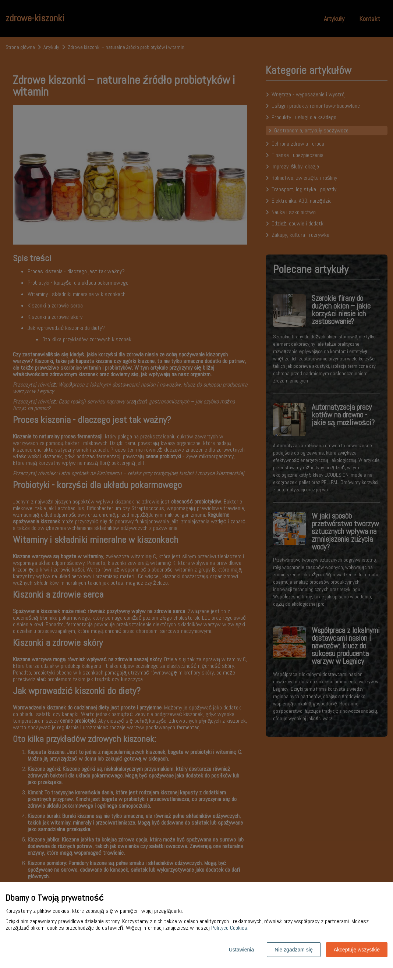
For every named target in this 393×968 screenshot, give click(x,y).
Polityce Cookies (229, 928)
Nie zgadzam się (294, 950)
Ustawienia (241, 950)
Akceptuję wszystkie (357, 950)
